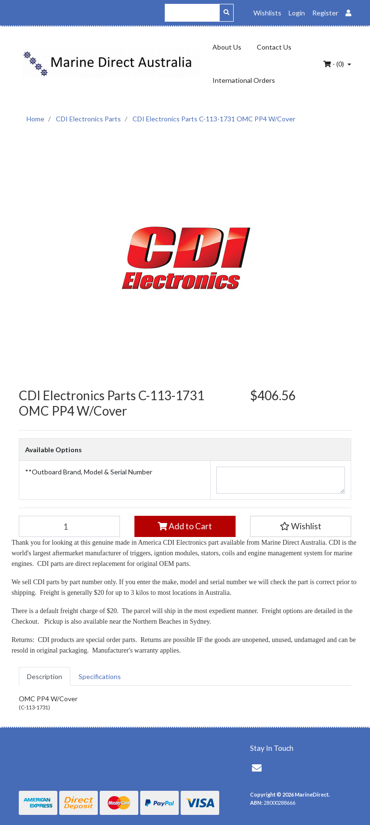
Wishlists (267, 13)
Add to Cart (185, 526)
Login (297, 13)
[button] (300, 526)
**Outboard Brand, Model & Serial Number (88, 472)
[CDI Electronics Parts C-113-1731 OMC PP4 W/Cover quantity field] (69, 526)
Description (44, 676)
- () (334, 64)
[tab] (44, 676)
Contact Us (274, 47)
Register (325, 13)
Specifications (100, 676)
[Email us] (257, 767)
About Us (226, 47)
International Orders (243, 80)
